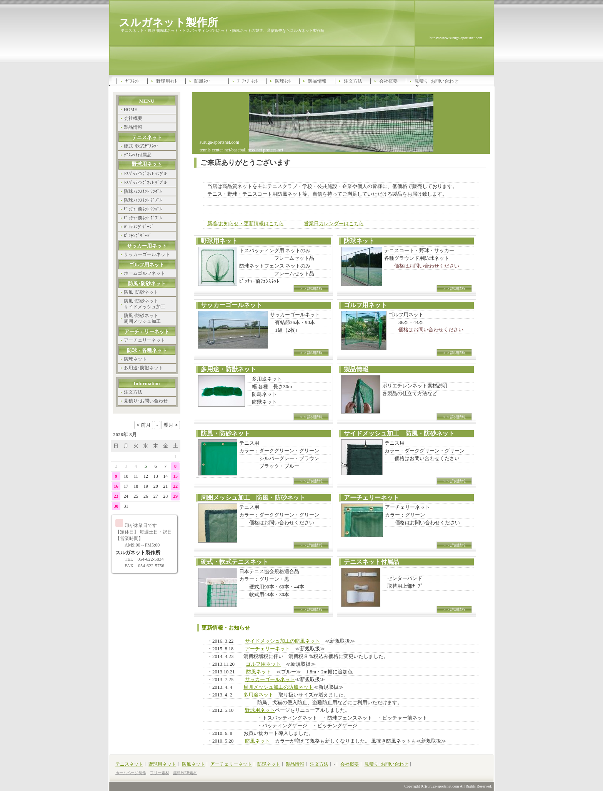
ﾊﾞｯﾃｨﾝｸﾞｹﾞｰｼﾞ (139, 226)
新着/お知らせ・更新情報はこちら (245, 223)
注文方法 (353, 81)
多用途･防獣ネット (143, 368)
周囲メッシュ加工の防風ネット (278, 687)
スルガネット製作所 (168, 22)
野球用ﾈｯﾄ (166, 81)
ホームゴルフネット (144, 273)
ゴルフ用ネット (263, 664)
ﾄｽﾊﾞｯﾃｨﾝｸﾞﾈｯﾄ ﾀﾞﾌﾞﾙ (145, 182)
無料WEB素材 (185, 773)
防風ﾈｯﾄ (202, 81)
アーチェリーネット (267, 648)
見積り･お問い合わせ (436, 81)
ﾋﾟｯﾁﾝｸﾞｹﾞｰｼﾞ (138, 235)
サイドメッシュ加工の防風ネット (282, 641)
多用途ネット (258, 695)
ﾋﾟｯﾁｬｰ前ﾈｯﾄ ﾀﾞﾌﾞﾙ (143, 218)
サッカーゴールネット (270, 679)
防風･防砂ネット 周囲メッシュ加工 (142, 318)
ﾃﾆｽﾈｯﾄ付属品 (138, 155)
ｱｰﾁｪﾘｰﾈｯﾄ (247, 81)
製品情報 (317, 81)
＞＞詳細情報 (311, 288)
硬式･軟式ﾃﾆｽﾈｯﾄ (141, 146)
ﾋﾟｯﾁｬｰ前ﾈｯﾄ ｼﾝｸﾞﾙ (143, 209)
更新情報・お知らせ (226, 628)
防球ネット (135, 359)
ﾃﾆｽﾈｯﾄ (132, 81)
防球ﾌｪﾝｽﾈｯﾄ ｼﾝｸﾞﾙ (143, 191)
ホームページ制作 (130, 773)
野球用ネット (260, 710)
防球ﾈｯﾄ (283, 81)
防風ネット (258, 672)
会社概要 (388, 81)
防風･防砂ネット (141, 292)
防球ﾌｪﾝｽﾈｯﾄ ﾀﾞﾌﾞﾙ (143, 200)
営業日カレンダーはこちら (334, 223)
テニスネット (129, 764)
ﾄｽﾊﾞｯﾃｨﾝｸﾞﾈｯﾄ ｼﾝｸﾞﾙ (145, 173)
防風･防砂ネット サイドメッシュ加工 (144, 303)
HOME (130, 109)
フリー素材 (159, 773)
